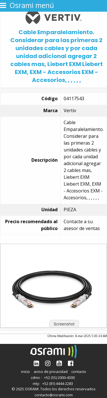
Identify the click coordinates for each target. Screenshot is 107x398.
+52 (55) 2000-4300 (59, 377)
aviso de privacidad (51, 371)
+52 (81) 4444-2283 (57, 383)
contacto (78, 371)
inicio (25, 371)
